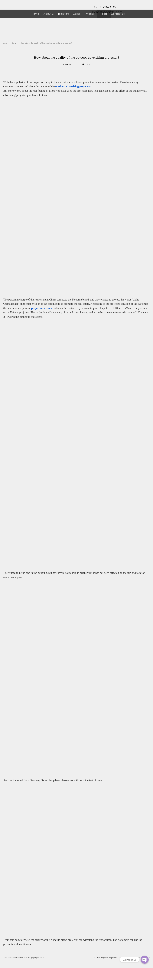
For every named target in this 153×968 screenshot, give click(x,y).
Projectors (63, 13)
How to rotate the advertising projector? (23, 957)
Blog (14, 43)
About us (49, 13)
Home (35, 13)
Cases (76, 13)
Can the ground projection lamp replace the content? (122, 957)
